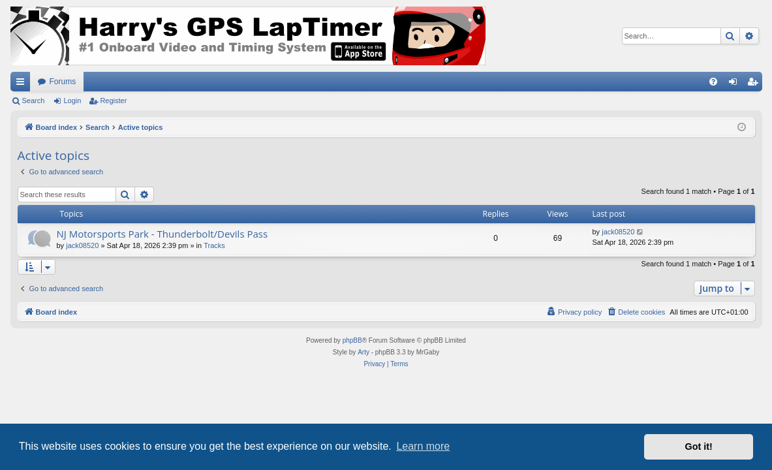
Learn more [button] (423, 446)
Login (72, 100)
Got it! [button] (699, 446)
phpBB (352, 340)
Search (33, 100)
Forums (63, 81)
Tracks (214, 245)
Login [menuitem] (735, 84)
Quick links (23, 84)
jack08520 (82, 245)
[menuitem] (713, 81)
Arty (363, 352)
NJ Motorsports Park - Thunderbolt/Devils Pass (162, 233)
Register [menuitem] (755, 84)
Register (113, 100)
